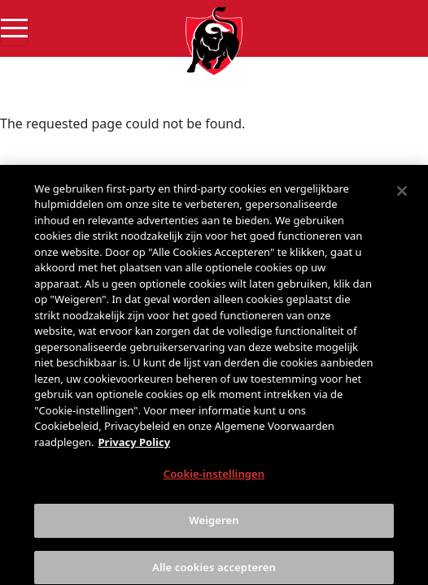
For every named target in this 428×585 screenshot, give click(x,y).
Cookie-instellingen (214, 484)
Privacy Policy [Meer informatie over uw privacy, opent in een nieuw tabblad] (134, 451)
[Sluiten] (402, 201)
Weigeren (213, 530)
